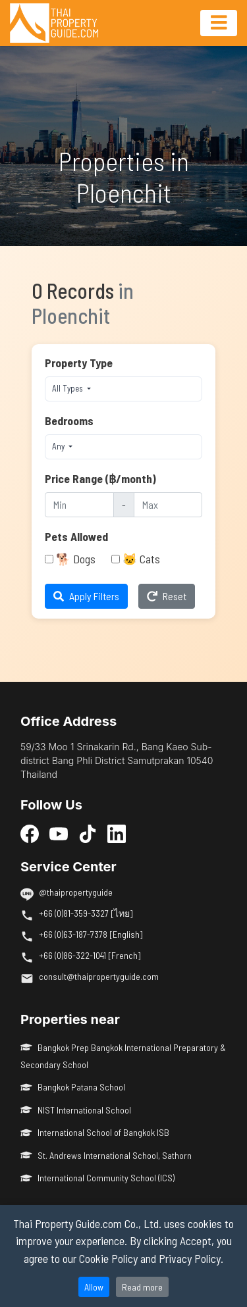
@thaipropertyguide (76, 892)
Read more (142, 1287)
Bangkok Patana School (72, 1086)
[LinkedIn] (116, 833)
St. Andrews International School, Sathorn (106, 1155)
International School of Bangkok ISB (94, 1132)
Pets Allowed (76, 536)
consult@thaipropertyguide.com (99, 976)
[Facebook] (29, 833)
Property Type (79, 362)
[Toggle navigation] (218, 23)
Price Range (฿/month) (100, 478)
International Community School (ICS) (97, 1177)
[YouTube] (58, 833)
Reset (166, 596)
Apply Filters (86, 596)
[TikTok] (87, 833)
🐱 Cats (141, 558)
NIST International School (75, 1109)
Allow (93, 1287)
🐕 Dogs (76, 558)
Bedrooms (69, 420)
